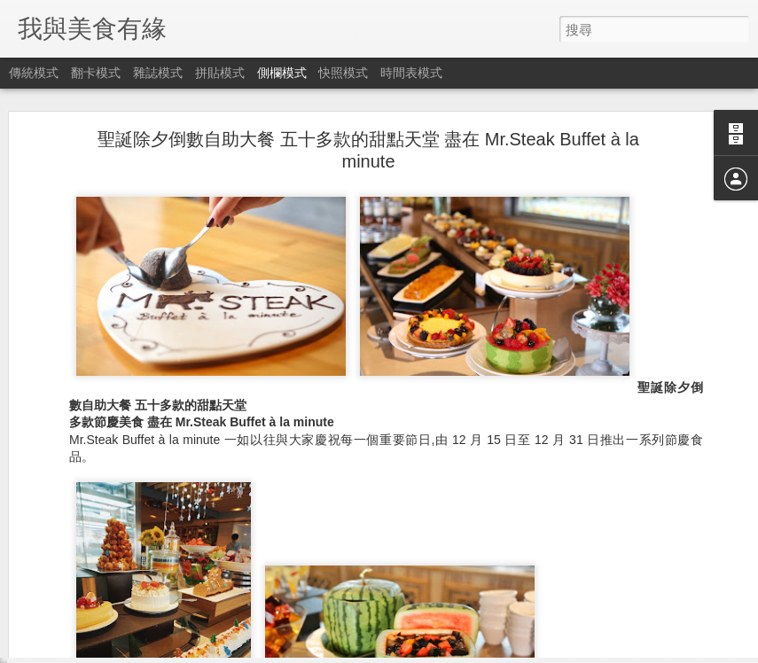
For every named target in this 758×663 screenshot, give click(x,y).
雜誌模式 (158, 73)
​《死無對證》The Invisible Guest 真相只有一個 (154, 626)
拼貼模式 (220, 73)
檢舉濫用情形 (464, 651)
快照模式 (343, 73)
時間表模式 (411, 73)
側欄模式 (282, 73)
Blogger (413, 651)
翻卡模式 (96, 73)
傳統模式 (34, 73)
